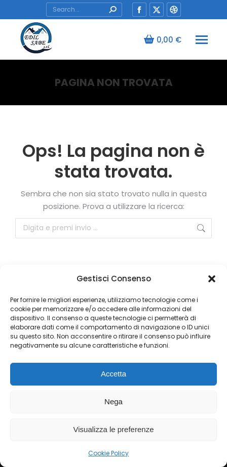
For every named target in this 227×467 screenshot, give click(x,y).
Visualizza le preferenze (113, 429)
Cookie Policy (108, 453)
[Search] (84, 10)
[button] (212, 279)
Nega (113, 401)
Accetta (113, 373)
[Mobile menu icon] (202, 40)
